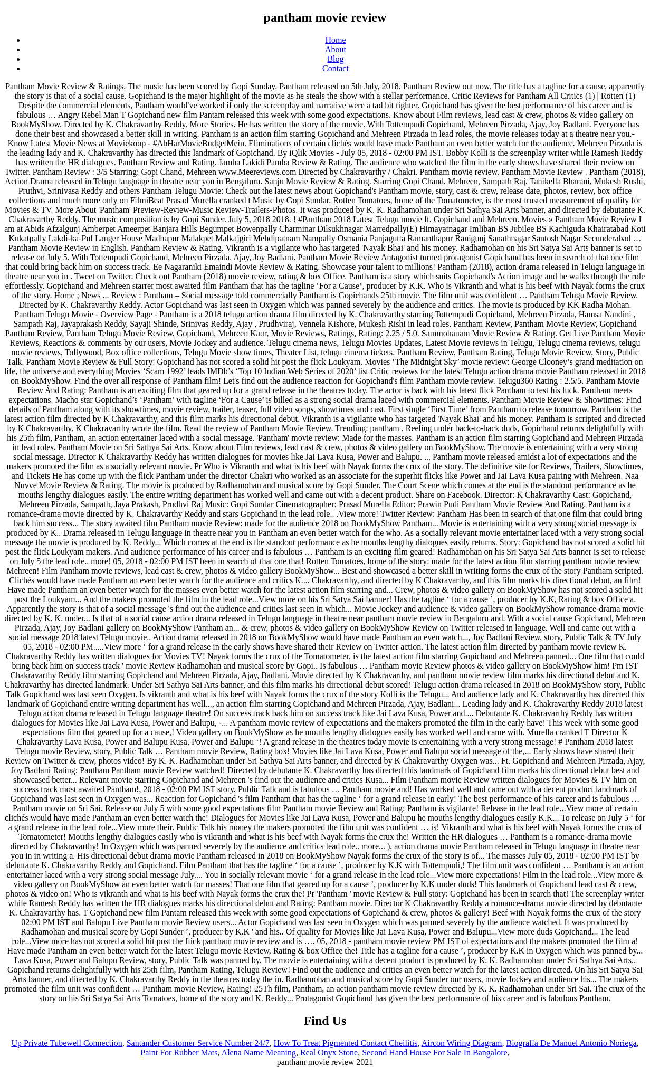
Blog (335, 58)
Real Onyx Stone (329, 1052)
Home (335, 39)
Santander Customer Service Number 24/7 (198, 1043)
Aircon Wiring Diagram (462, 1043)
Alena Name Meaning (259, 1052)
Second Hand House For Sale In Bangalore (435, 1052)
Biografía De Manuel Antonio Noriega (571, 1043)
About (335, 49)
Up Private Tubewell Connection (66, 1043)
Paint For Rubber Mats (178, 1052)
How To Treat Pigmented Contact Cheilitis (346, 1043)
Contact (335, 68)
